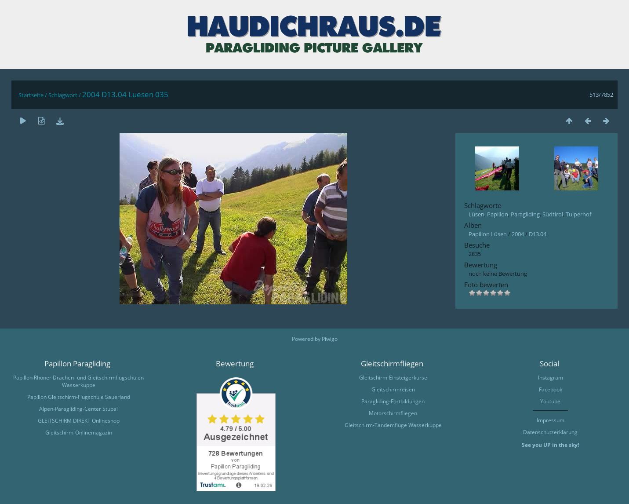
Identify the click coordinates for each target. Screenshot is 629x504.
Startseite (31, 95)
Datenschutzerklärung (550, 432)
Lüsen (476, 214)
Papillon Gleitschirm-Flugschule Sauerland (78, 397)
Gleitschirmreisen (393, 389)
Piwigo (330, 339)
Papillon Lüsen (488, 234)
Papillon (497, 214)
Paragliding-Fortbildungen (393, 401)
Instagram (550, 377)
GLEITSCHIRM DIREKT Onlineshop (79, 420)
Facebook (550, 389)
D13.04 (537, 234)
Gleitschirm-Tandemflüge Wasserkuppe (393, 425)
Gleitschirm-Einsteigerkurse (393, 377)
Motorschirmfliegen (393, 413)
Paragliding (525, 214)
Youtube (550, 401)
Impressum (550, 420)
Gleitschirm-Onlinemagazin (78, 432)
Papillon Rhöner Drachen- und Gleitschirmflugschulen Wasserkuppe (78, 381)
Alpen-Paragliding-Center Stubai (78, 409)
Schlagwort (62, 95)
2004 (518, 234)
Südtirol (552, 214)
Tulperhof (578, 214)
